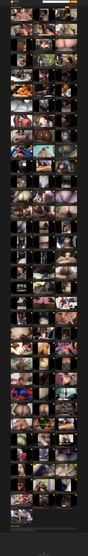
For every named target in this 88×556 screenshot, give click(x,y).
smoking (65, 432)
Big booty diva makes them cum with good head (19, 461)
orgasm (60, 462)
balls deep (71, 204)
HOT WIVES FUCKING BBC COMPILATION (40, 203)
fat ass (47, 234)
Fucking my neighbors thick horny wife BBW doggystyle (20, 249)
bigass (40, 417)
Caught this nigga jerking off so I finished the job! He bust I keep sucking (66, 431)
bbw (34, 22)
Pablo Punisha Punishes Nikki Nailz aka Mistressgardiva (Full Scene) (44, 431)
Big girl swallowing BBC (59, 173)
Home (12, 4)
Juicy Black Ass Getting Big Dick (38, 507)
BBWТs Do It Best (58, 21)
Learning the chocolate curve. (16, 36)
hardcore (36, 341)
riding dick (67, 204)
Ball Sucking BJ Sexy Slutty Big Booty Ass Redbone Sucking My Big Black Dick (21, 476)
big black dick (37, 22)
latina (21, 341)
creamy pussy (45, 143)
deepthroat (17, 189)
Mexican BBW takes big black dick (39, 279)
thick (42, 417)
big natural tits (67, 37)
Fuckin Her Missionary (59, 97)
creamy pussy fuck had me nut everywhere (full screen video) (21, 112)
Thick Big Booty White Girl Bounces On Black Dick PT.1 (64, 218)
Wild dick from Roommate (37, 233)
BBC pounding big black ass (60, 233)
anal (16, 22)
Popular (67, 7)
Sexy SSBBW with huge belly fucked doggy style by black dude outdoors (44, 67)
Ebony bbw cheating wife (37, 416)
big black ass (70, 68)
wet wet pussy (31, 234)
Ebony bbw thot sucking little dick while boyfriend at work (65, 112)
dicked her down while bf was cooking (17, 385)
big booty (18, 83)
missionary (26, 219)
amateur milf (64, 492)
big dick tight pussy (18, 234)
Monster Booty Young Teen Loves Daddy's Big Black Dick (20, 416)
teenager (41, 265)
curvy (21, 401)
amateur (58, 37)
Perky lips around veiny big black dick (17, 67)
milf (38, 128)
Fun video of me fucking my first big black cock (19, 355)
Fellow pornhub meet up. (15, 218)
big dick (62, 22)
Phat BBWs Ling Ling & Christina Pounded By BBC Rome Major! (66, 416)
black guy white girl (70, 341)
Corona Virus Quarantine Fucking (16, 431)
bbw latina (35, 280)
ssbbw (18, 22)
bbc (11, 22)
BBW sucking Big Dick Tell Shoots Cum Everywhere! (41, 82)
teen (18, 417)
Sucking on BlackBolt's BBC (37, 127)
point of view (44, 386)
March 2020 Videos (36, 188)
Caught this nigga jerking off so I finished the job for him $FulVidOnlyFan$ (44, 173)
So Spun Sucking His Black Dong (16, 370)
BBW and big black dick (37, 340)
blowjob (12, 68)
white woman (47, 371)
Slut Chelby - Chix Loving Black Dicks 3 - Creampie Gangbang (21, 522)
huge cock (44, 234)
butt (15, 52)
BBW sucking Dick (36, 21)
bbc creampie (20, 295)
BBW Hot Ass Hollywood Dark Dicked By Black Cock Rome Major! (66, 309)
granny (30, 528)
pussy (23, 530)
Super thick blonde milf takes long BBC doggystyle (19, 264)
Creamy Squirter (58, 507)
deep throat (73, 401)
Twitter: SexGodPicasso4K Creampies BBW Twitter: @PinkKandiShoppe (66, 36)
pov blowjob (73, 265)
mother (24, 386)
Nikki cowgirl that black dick (37, 158)
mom (22, 386)
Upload (73, 1)
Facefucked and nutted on (59, 249)
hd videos (36, 159)
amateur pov (13, 234)
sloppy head (17, 68)
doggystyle (65, 83)
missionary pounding (27, 295)
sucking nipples (22, 143)
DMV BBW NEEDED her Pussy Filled (39, 400)
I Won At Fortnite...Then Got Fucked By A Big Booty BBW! (20, 400)
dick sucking (48, 68)
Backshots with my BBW (37, 36)
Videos (16, 4)
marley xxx (22, 83)
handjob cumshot (41, 174)
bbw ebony (65, 371)
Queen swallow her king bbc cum (61, 264)
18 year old (64, 528)
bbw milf (68, 52)
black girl (19, 174)
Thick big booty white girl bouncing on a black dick (63, 51)
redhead (13, 22)
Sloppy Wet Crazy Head (37, 97)
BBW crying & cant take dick (60, 82)
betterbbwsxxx (47, 189)
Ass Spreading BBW (58, 400)
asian (48, 528)
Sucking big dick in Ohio (37, 385)
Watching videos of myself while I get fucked (40, 355)
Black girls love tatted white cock (38, 249)
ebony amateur (76, 159)
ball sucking (24, 477)
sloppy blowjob (39, 98)
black (36, 37)
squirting (69, 22)
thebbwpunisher (42, 189)
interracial (42, 37)
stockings (32, 530)
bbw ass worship (36, 143)
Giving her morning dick (59, 188)
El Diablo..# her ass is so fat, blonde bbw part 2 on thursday (21, 325)
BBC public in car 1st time (59, 491)
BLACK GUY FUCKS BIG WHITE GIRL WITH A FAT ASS (63, 340)
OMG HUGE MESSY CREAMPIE (16, 158)
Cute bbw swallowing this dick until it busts (18, 279)
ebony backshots (62, 143)
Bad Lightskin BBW (14, 507)
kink (34, 113)
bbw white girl (75, 341)
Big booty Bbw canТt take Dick (60, 127)
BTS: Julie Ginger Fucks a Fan (16, 21)
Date (71, 7)
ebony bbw (57, 22)
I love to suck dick (14, 51)
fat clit (23, 234)
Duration (75, 7)
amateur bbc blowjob (71, 174)
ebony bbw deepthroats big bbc (38, 446)
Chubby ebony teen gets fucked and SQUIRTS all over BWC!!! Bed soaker (21, 233)
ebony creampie (70, 159)
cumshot (21, 22)
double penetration (23, 523)
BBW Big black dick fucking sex (60, 325)
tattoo (27, 530)
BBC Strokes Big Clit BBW (59, 461)
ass (39, 143)
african (52, 528)
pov (66, 189)
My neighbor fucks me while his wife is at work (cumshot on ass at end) (44, 476)
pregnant (17, 528)
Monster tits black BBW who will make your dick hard (64, 355)
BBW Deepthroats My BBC (59, 446)
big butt (71, 52)
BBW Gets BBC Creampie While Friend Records (19, 97)
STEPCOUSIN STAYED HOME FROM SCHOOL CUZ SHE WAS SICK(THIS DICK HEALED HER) (21, 294)
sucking (19, 371)
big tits (58, 98)
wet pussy (63, 159)
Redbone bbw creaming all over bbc (39, 461)
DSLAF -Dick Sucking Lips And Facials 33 (39, 294)
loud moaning (42, 477)
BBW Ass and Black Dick (59, 385)
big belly (44, 68)
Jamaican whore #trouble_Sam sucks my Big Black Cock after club (66, 476)
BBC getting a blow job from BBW (16, 340)
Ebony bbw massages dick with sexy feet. (40, 218)
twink (68, 371)
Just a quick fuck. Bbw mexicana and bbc (18, 491)
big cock (34, 52)
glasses (15, 477)
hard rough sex (62, 234)
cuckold (47, 341)
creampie (21, 98)
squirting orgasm (69, 508)
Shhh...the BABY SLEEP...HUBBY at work (17, 173)
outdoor (34, 68)
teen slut (44, 265)
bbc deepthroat (70, 250)
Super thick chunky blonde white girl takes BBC (41, 325)
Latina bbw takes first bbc (59, 294)
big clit (45, 52)
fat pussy (65, 508)
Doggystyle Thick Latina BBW (16, 446)
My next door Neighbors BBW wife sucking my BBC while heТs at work (21, 188)
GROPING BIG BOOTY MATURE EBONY (39, 112)
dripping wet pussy (48, 462)
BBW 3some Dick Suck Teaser (38, 51)
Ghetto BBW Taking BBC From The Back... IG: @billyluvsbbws (21, 127)
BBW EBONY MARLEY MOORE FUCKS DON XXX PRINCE (64, 279)
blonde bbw (19, 250)
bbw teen (44, 528)
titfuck (19, 143)
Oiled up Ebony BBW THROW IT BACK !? (39, 142)
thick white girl (64, 52)
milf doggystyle (28, 250)
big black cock (69, 492)
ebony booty (76, 234)
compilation (44, 204)
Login (76, 4)
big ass (56, 52)
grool (66, 462)
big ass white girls (44, 326)
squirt (17, 295)
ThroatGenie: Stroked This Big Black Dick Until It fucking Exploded (44, 491)
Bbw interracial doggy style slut (38, 370)
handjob (40, 492)
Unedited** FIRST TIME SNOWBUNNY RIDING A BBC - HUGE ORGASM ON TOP (44, 309)
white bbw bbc (21, 37)
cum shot (61, 68)
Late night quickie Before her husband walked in (63, 203)
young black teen (64, 265)
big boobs (23, 52)
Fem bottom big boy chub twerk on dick (62, 370)
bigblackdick (63, 462)
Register (72, 4)
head (40, 310)
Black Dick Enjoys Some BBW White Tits (17, 142)
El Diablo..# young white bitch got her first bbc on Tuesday (21, 309)
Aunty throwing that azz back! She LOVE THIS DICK (63, 142)
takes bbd (38, 280)
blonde (56, 310)
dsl (22, 68)
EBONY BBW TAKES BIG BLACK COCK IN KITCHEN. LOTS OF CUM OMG (66, 67)
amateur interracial (32, 37)
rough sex (65, 22)
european (37, 234)
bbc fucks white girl (16, 37)
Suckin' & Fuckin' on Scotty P (15, 82)
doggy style (40, 68)
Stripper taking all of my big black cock (61, 158)
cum (37, 174)
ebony (21, 68)
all (60, 528)
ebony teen (20, 508)
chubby (17, 52)
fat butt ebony (26, 234)
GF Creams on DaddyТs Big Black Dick (17, 203)
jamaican (76, 477)
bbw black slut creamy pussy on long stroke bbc (41, 264)
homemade (70, 219)
